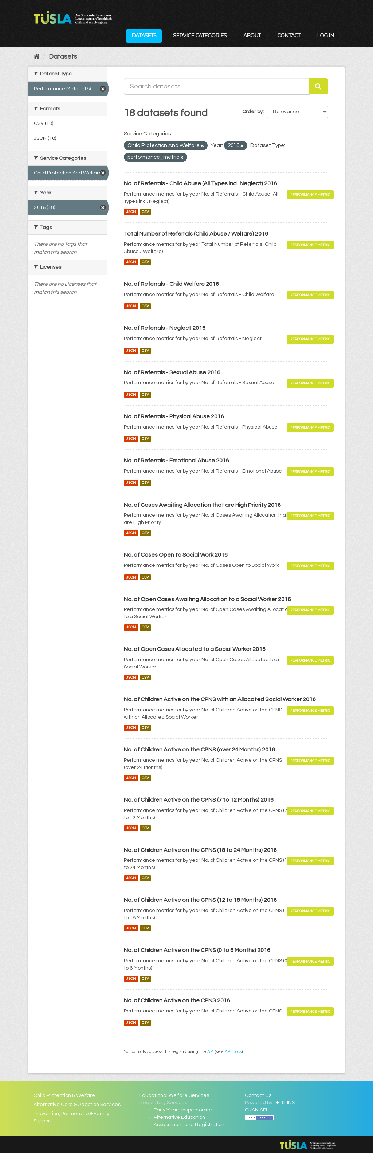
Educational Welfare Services (174, 1095)
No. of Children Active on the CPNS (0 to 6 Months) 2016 (197, 950)
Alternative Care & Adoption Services (77, 1104)
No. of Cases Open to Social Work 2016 (176, 555)
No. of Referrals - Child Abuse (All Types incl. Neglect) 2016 (200, 183)
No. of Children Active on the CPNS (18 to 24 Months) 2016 (200, 850)
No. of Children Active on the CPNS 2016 (177, 1000)
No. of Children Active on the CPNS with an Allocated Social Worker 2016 (220, 699)
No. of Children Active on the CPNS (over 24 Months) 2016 (199, 750)
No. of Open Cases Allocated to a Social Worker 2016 (195, 649)
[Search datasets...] (217, 86)
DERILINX (284, 1102)
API (210, 1051)
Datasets (143, 35)
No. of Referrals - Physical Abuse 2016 (174, 416)
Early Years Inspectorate (183, 1110)
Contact (288, 35)
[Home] (37, 56)
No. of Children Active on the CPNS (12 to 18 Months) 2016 (200, 900)
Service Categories (200, 35)
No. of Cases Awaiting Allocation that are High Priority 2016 (202, 505)
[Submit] (318, 86)
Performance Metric (310, 195)
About (251, 35)
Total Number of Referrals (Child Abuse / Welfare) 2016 (196, 234)
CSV (145, 212)
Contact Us (258, 1095)
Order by (252, 111)
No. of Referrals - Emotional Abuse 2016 (176, 460)
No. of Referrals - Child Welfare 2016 (171, 284)
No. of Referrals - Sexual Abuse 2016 (172, 372)
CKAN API (256, 1110)
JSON (131, 212)
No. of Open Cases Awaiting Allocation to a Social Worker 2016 (207, 599)
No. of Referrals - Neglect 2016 (164, 328)
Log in (325, 35)
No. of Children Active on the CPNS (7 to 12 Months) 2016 (199, 800)
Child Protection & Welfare (64, 1095)
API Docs (233, 1051)
